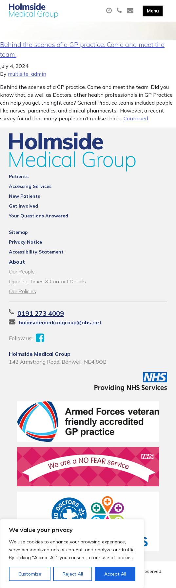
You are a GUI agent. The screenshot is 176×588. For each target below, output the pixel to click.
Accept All (115, 574)
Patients (19, 176)
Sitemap (18, 232)
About (17, 261)
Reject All (73, 574)
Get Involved (23, 206)
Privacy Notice (25, 242)
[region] (72, 553)
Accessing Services (30, 186)
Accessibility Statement (36, 252)
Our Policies (22, 291)
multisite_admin (27, 74)
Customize (29, 574)
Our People (22, 271)
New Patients (24, 196)
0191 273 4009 (40, 313)
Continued (136, 118)
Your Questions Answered (38, 216)
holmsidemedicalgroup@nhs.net (60, 322)
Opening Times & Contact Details (47, 281)
